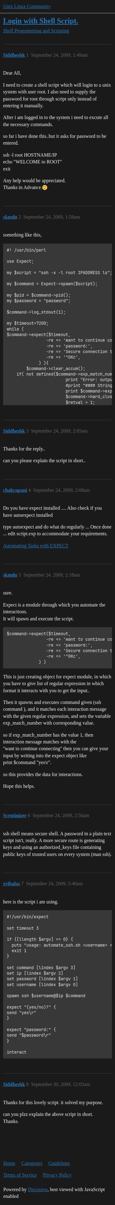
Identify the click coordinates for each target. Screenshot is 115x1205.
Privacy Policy (57, 1175)
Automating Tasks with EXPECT (35, 545)
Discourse (38, 1189)
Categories (31, 1163)
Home (9, 1163)
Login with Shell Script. (40, 21)
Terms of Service (20, 1175)
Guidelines (59, 1163)
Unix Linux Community (27, 6)
